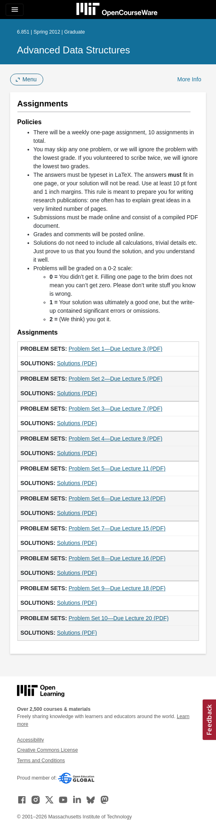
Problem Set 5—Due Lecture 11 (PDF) (117, 468)
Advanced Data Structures (73, 50)
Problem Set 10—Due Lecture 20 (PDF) (119, 618)
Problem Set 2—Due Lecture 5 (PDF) (116, 378)
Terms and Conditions (41, 760)
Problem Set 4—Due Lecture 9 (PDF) (116, 438)
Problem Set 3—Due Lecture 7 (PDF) (116, 408)
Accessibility (30, 740)
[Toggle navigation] (14, 10)
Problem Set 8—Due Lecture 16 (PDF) (117, 558)
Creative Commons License (47, 750)
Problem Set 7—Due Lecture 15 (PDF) (117, 528)
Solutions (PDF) (77, 363)
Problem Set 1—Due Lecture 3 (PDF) (116, 348)
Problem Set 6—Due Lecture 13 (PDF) (117, 498)
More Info (189, 79)
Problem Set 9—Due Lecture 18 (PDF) (117, 588)
